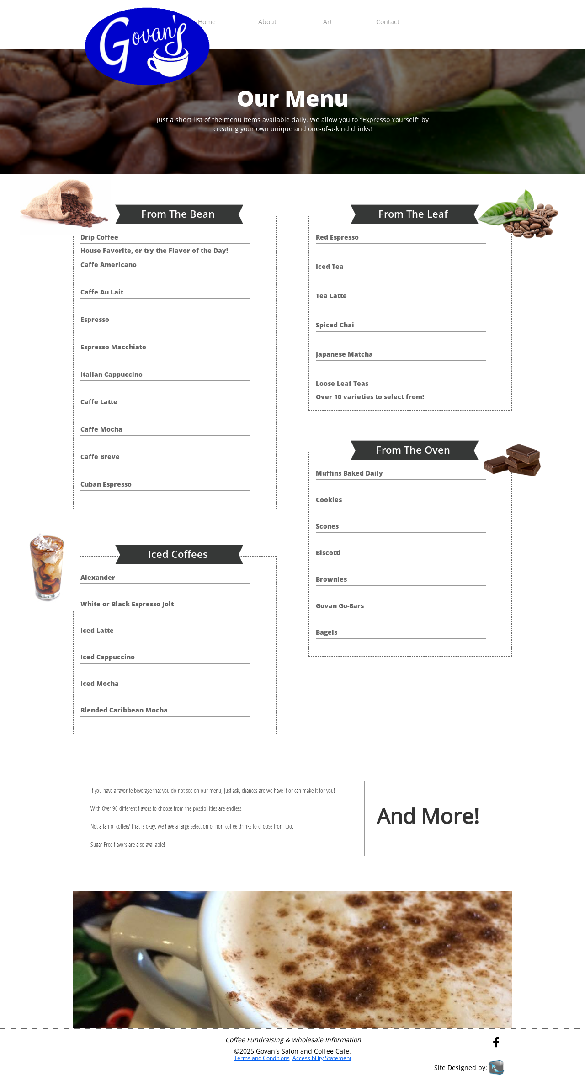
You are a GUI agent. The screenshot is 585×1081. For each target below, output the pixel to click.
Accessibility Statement (321, 1058)
